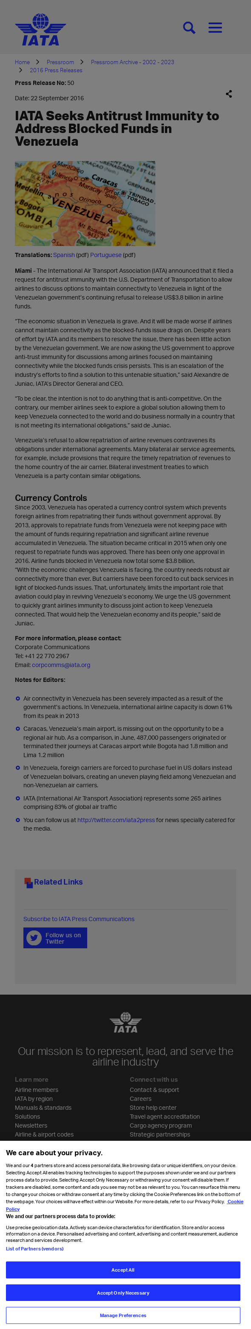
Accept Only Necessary (123, 1296)
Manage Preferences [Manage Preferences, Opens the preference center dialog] (123, 1319)
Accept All (122, 1273)
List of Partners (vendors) (34, 1252)
